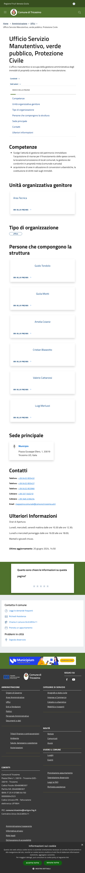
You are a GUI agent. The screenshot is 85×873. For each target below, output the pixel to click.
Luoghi (50, 755)
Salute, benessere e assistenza (23, 742)
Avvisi (50, 743)
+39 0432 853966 (26, 488)
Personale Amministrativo (17, 715)
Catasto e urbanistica (56, 702)
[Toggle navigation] (5, 12)
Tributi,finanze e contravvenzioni (24, 733)
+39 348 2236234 (26, 498)
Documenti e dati (13, 720)
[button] (42, 868)
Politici (9, 711)
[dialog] (42, 857)
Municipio (24, 446)
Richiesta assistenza (56, 786)
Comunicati (52, 738)
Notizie (50, 733)
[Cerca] (79, 12)
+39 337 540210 (25, 493)
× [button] (82, 845)
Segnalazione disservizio (58, 777)
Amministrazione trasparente (19, 826)
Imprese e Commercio (56, 697)
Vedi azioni (16, 84)
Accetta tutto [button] (32, 863)
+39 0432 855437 (26, 483)
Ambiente (14, 738)
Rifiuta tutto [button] (53, 863)
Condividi (15, 78)
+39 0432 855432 (26, 478)
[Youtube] (73, 679)
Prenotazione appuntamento (60, 772)
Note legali (10, 835)
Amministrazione (19, 23)
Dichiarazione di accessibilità (18, 840)
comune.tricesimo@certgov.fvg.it (21, 810)
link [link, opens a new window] (67, 857)
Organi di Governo (14, 692)
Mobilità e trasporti (55, 706)
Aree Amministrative (15, 697)
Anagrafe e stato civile (57, 692)
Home (5, 23)
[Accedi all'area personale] (73, 3)
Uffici (32, 23)
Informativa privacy (14, 830)
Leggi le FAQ (52, 782)
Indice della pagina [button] (21, 90)
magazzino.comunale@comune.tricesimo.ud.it (36, 504)
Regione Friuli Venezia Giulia (16, 3)
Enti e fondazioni (13, 706)
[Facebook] (66, 679)
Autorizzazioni (16, 747)
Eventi (50, 759)
